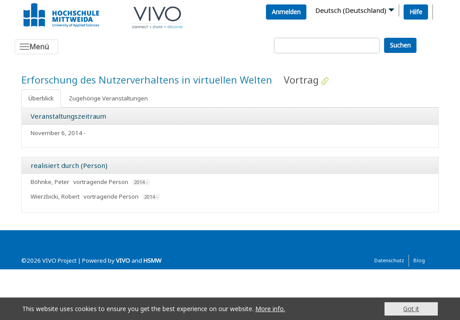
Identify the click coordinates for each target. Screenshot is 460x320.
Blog (419, 260)
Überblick (41, 98)
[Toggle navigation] (36, 46)
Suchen (400, 45)
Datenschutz (389, 260)
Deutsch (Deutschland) (350, 10)
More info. (270, 308)
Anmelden (286, 12)
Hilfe (415, 12)
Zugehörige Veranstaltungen (108, 98)
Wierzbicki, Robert (55, 196)
